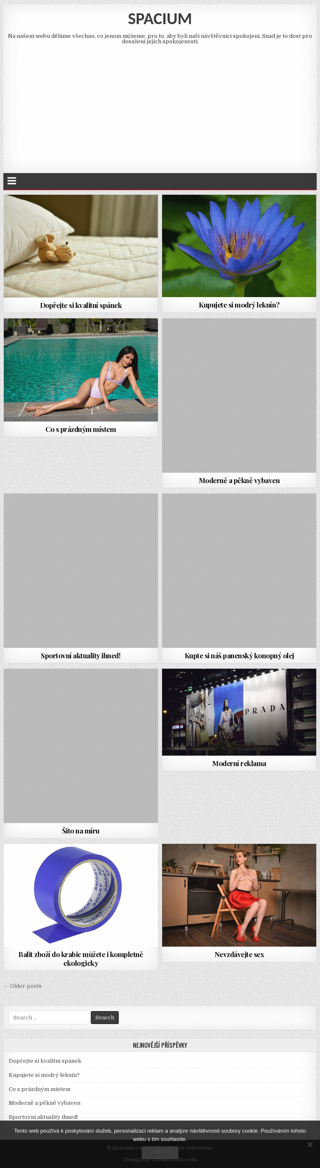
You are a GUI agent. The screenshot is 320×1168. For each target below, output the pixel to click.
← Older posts (22, 986)
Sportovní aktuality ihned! (80, 655)
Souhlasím (159, 1152)
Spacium (160, 18)
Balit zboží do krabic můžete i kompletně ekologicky (80, 958)
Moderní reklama (239, 763)
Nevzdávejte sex (239, 954)
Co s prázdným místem (80, 429)
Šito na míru (81, 830)
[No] (309, 1144)
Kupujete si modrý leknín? (239, 304)
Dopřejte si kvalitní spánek (81, 305)
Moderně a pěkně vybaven (239, 480)
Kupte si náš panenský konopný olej (239, 655)
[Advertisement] (160, 106)
